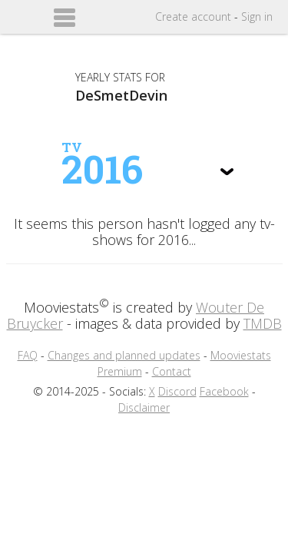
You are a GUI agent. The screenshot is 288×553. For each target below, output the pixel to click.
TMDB (262, 323)
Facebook (224, 391)
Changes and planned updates (124, 355)
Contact (171, 371)
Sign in (257, 16)
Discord (177, 391)
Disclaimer (144, 407)
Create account (193, 16)
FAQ (28, 355)
